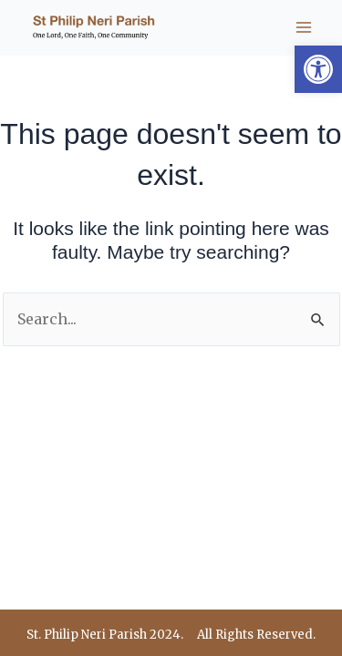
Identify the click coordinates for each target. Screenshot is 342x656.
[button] (318, 69)
